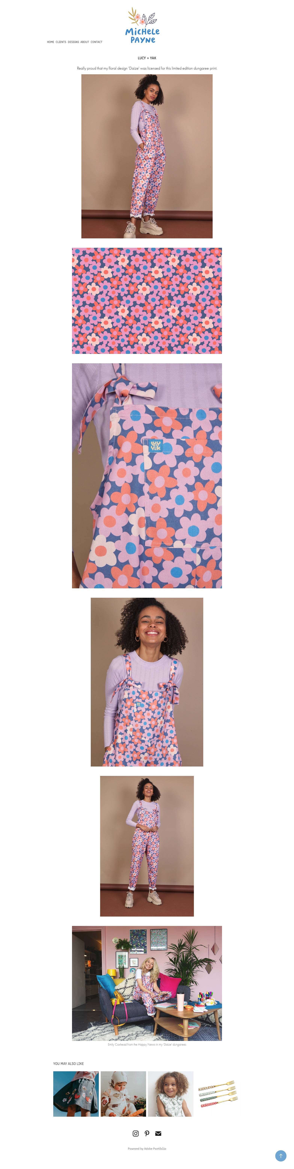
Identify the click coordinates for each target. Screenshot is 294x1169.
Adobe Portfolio (155, 1148)
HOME (50, 42)
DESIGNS (73, 42)
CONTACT (96, 42)
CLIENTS (61, 42)
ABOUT (84, 42)
